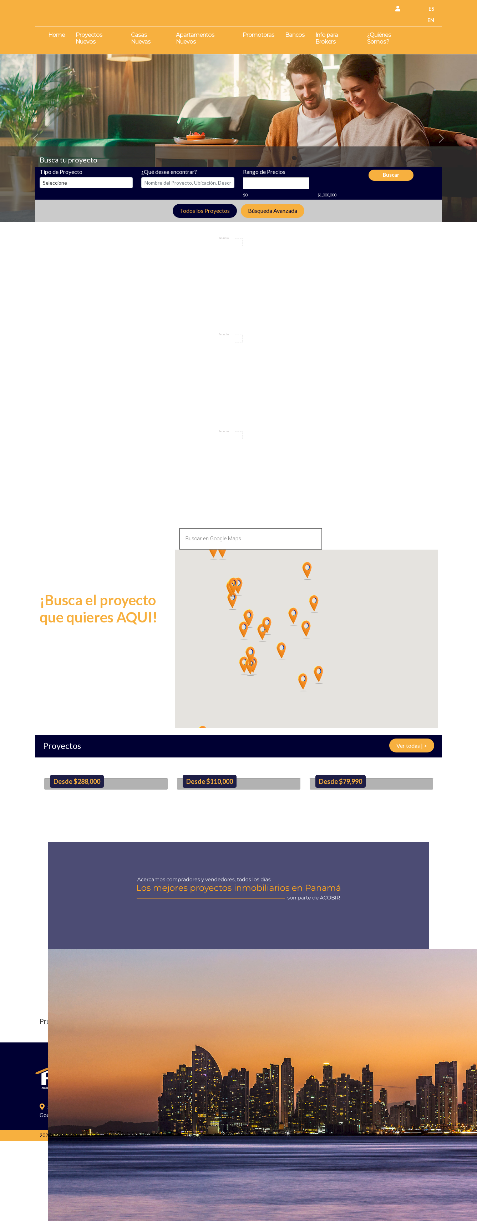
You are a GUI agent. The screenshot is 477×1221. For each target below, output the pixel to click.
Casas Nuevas (141, 38)
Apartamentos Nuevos (195, 38)
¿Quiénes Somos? (379, 38)
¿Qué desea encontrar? (169, 171)
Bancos (295, 34)
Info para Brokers (326, 38)
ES (431, 9)
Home (56, 34)
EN (430, 20)
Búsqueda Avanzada (272, 210)
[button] (36, 138)
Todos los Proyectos (205, 210)
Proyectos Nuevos (89, 38)
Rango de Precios (264, 171)
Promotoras (258, 34)
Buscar (391, 175)
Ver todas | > (411, 745)
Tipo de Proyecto (61, 171)
